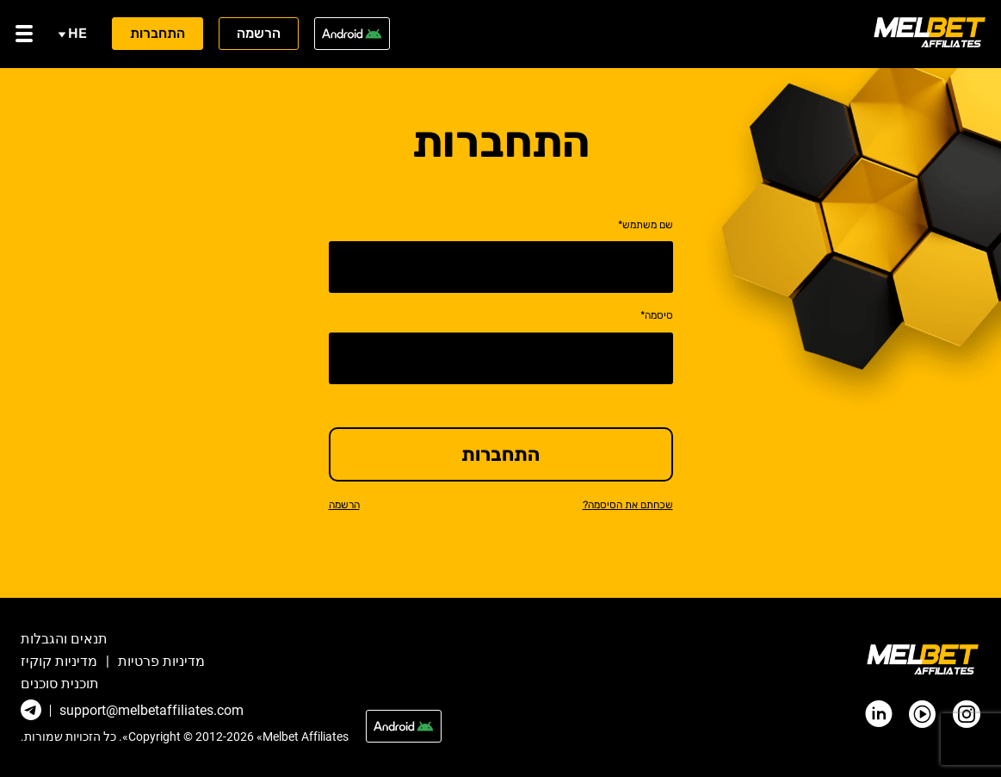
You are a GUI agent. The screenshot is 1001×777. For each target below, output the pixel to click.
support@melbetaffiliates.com (151, 711)
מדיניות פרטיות (161, 661)
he (72, 33)
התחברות (157, 33)
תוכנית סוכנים (60, 684)
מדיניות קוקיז (59, 661)
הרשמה (259, 33)
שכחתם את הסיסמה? (628, 505)
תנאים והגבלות (64, 639)
